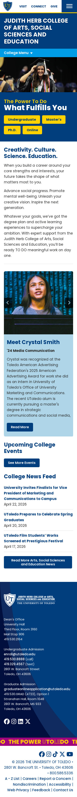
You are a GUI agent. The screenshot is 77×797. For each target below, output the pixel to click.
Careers (30, 778)
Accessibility (60, 784)
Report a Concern (55, 778)
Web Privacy (18, 790)
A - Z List (12, 778)
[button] (69, 6)
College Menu (16, 52)
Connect (38, 6)
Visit (23, 6)
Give (54, 6)
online (32, 130)
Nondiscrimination (29, 784)
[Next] (69, 303)
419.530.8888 (14, 659)
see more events (22, 462)
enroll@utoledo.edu (19, 654)
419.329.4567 (14, 664)
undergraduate (22, 119)
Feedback (41, 790)
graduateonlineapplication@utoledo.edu (37, 689)
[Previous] (8, 303)
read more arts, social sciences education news (38, 562)
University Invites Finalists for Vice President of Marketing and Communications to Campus (35, 493)
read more (20, 427)
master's (53, 119)
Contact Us (63, 790)
